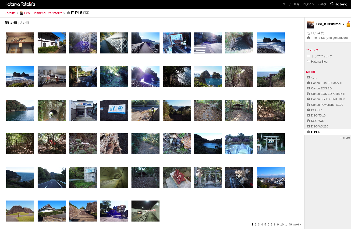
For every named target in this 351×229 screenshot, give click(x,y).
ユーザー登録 (291, 4)
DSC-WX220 (317, 126)
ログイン (308, 4)
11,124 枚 (315, 33)
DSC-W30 (316, 121)
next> (297, 224)
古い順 (24, 23)
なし (312, 77)
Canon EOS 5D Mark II (324, 83)
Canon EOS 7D (319, 88)
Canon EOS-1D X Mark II (326, 93)
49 (290, 224)
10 (282, 224)
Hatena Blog (317, 61)
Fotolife (10, 13)
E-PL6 (313, 132)
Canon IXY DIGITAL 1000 (326, 99)
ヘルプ (322, 4)
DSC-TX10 (316, 115)
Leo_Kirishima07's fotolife (41, 13)
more (345, 137)
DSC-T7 (314, 110)
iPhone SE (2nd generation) (327, 37)
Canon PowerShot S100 (325, 104)
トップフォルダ (319, 56)
